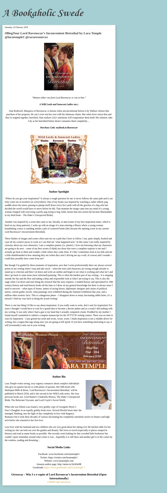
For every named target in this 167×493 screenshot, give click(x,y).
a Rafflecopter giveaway (59, 482)
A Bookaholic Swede (42, 13)
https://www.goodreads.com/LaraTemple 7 (64, 467)
